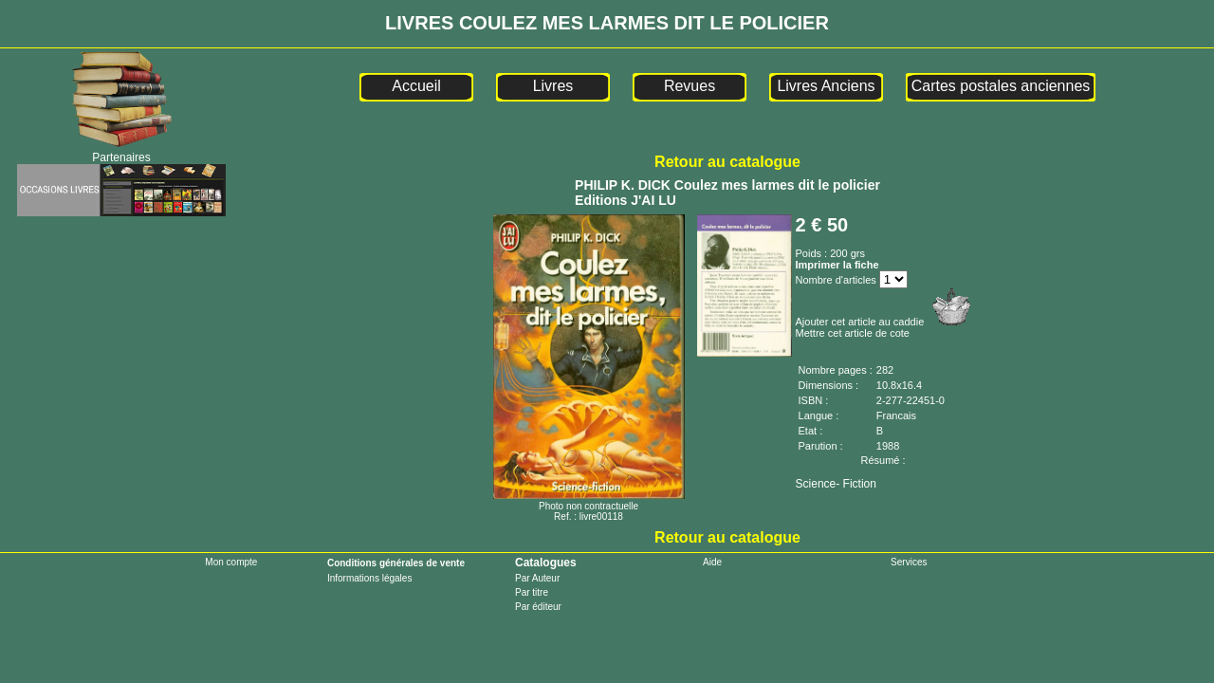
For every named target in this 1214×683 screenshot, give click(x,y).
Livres (553, 86)
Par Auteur (537, 578)
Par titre (531, 592)
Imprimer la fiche (837, 264)
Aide (712, 562)
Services (909, 562)
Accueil (416, 86)
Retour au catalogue (727, 162)
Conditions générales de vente (396, 563)
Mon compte (231, 562)
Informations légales (370, 578)
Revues (689, 86)
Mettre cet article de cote (853, 333)
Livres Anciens (825, 86)
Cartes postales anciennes (1001, 86)
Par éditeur (538, 606)
